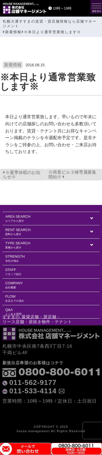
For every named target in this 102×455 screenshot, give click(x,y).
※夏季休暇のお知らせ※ (21, 174)
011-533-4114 (33, 380)
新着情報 (12, 65)
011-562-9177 (33, 372)
